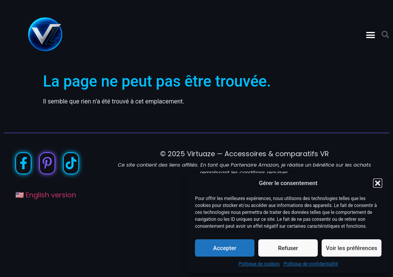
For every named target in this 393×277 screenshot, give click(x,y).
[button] (377, 183)
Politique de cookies (259, 264)
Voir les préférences (351, 248)
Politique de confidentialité (311, 264)
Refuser (288, 248)
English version (51, 195)
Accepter (224, 248)
